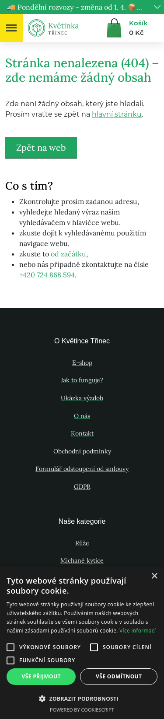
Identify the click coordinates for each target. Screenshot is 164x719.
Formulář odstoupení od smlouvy (82, 469)
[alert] (82, 643)
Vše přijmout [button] (41, 676)
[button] (82, 698)
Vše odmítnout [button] (119, 676)
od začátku (68, 253)
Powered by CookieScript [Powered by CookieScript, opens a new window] (82, 709)
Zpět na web (41, 147)
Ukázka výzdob (82, 398)
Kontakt (82, 433)
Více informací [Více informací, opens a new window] (137, 630)
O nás (82, 416)
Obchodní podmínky (82, 451)
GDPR (82, 487)
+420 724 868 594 (47, 274)
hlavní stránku (117, 114)
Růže (82, 543)
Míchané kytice (82, 560)
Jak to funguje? (82, 380)
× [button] (154, 576)
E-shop (82, 362)
